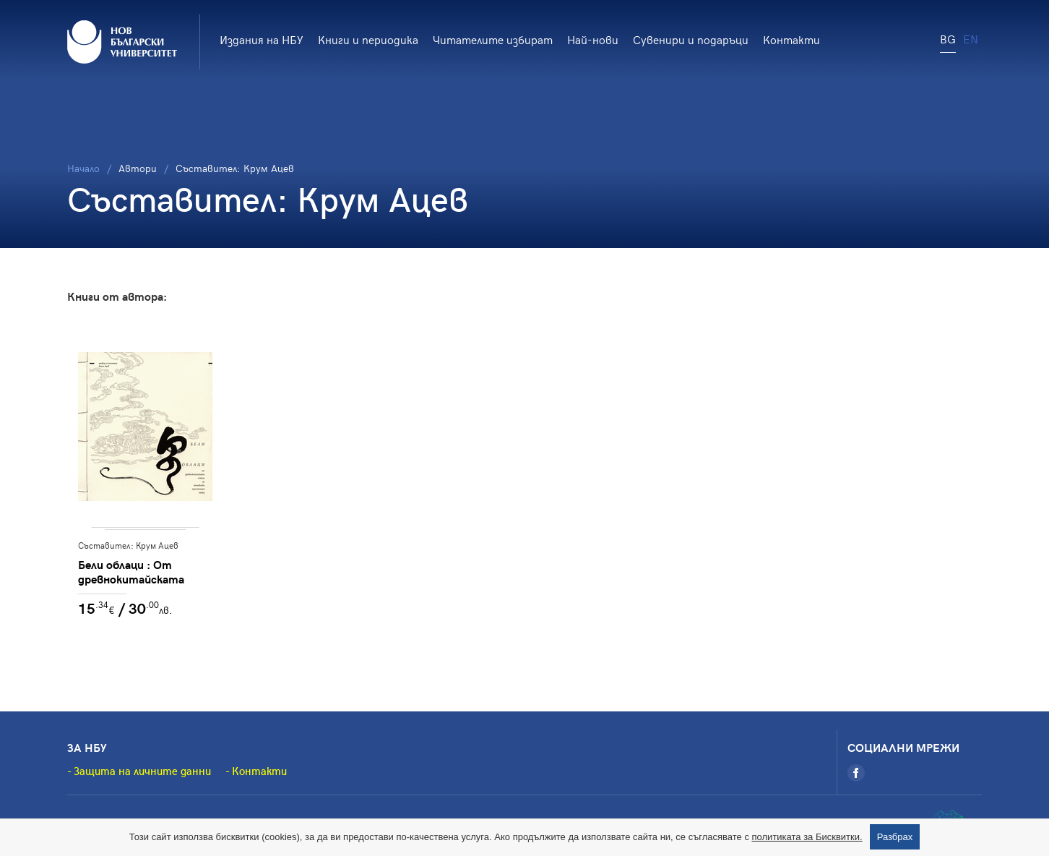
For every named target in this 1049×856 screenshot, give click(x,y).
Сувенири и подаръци (690, 39)
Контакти (791, 39)
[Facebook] (856, 773)
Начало (83, 168)
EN (970, 38)
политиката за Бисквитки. (807, 836)
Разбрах (895, 836)
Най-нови (592, 39)
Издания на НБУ (261, 39)
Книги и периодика (368, 39)
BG (948, 38)
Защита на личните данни (142, 770)
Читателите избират (493, 39)
